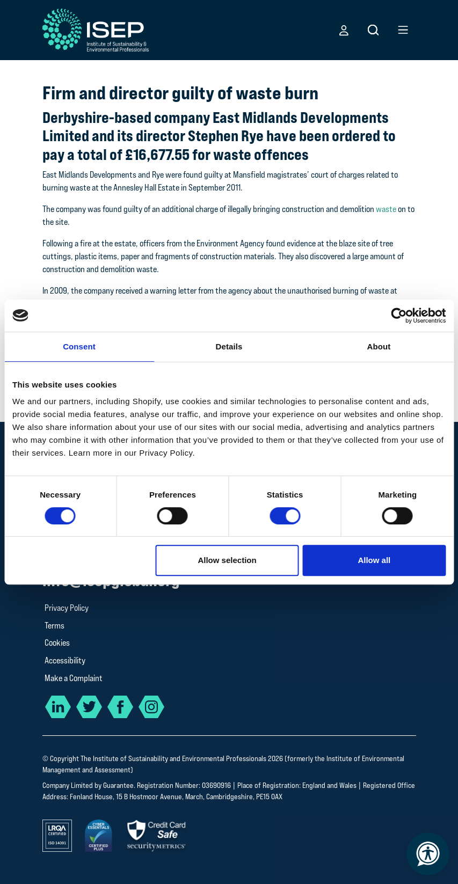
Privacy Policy (67, 608)
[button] (344, 30)
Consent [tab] (79, 346)
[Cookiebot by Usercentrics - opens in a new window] (399, 316)
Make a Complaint (74, 678)
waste (385, 209)
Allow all (374, 560)
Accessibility (65, 660)
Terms (54, 625)
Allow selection (227, 560)
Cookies (57, 643)
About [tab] (379, 346)
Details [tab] (229, 346)
